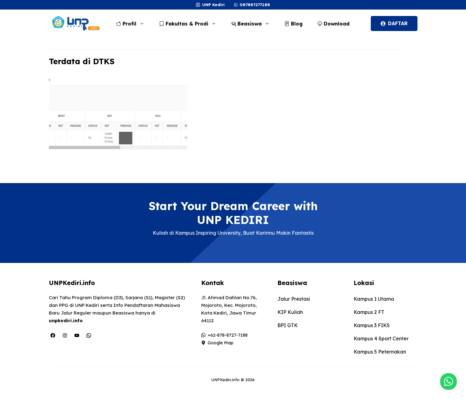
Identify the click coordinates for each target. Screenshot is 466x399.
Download (333, 24)
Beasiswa (253, 23)
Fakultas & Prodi (190, 23)
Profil (133, 23)
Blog (293, 24)
